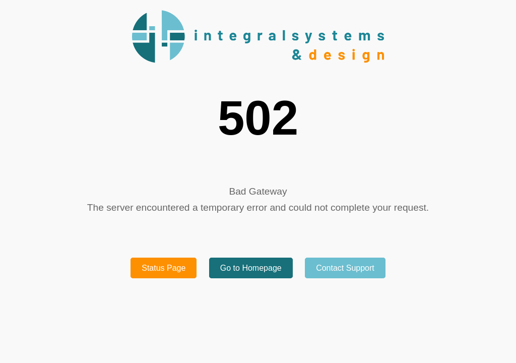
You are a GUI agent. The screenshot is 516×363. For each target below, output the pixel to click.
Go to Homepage (251, 268)
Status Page (163, 268)
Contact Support (345, 268)
